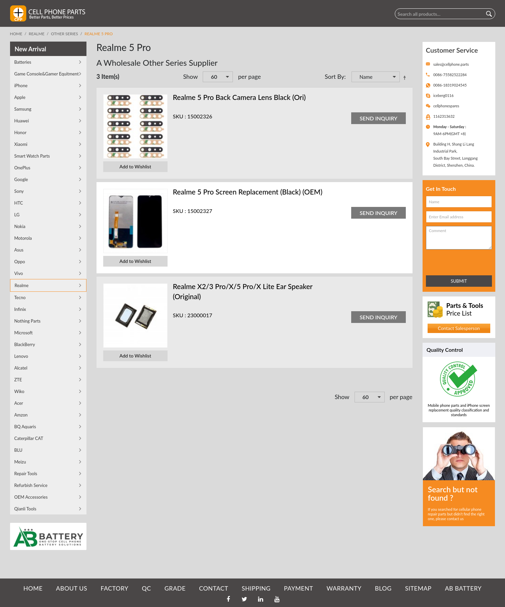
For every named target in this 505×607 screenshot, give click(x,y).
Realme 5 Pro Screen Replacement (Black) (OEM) (247, 191)
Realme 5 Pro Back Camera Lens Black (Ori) (239, 97)
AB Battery (463, 588)
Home (16, 33)
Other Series (64, 33)
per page (249, 76)
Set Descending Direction (406, 77)
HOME (33, 588)
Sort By (334, 76)
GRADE (175, 588)
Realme (37, 33)
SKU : (179, 116)
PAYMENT (298, 588)
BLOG (383, 588)
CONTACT (213, 588)
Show (190, 76)
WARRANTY (343, 588)
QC (146, 588)
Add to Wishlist (135, 166)
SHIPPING (256, 588)
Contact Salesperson (459, 328)
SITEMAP (418, 588)
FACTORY (114, 588)
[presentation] (455, 261)
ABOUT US (71, 588)
